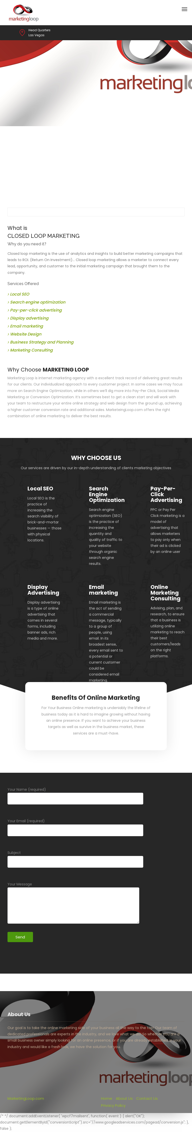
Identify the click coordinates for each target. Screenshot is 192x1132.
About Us (124, 1098)
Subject (75, 862)
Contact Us (147, 1098)
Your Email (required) (75, 830)
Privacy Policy (113, 1105)
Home (106, 1098)
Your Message (73, 904)
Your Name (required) (75, 799)
